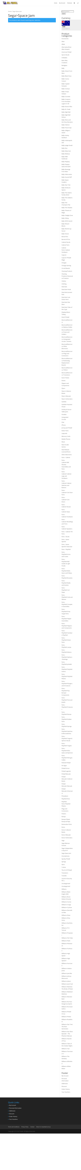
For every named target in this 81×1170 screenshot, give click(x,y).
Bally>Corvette (66, 96)
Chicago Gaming (66, 265)
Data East (64, 287)
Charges (64, 263)
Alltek (63, 44)
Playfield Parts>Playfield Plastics (66, 804)
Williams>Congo (66, 905)
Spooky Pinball (66, 859)
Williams (64, 889)
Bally (63, 68)
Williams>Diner (66, 915)
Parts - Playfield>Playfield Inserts (67, 669)
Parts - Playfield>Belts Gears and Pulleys (67, 571)
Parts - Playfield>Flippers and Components (67, 626)
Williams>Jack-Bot (67, 973)
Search (63, 13)
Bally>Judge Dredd (67, 145)
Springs (64, 862)
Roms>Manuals (66, 835)
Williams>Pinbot (66, 1016)
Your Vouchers (66, 1092)
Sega (63, 840)
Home (55, 3)
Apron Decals (65, 55)
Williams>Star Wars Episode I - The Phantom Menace (67, 1034)
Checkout (69, 3)
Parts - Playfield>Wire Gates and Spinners (67, 751)
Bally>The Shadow (67, 207)
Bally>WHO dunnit (67, 221)
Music (63, 442)
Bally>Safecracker (67, 174)
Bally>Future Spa (66, 128)
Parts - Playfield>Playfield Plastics (67, 676)
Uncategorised (66, 883)
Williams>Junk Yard (67, 984)
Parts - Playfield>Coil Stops (65, 590)
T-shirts (64, 867)
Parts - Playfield (66, 549)
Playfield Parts (66, 799)
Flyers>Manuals (66, 396)
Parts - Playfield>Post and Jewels (67, 700)
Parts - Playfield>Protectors (67, 707)
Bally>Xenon (65, 234)
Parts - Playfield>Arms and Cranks (66, 554)
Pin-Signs (64, 765)
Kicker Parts (65, 431)
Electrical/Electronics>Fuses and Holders (67, 332)
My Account (62, 3)
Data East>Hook (66, 289)
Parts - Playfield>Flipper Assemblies (66, 619)
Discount (64, 1086)
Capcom (64, 255)
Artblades (64, 58)
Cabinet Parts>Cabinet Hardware (66, 250)
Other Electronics (67, 454)
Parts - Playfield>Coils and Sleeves (67, 597)
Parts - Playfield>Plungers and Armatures (67, 683)
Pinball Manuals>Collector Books (67, 779)
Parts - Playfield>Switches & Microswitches (67, 731)
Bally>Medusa (66, 154)
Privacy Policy (24, 1127)
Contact (32, 1127)
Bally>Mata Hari (66, 151)
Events (63, 380)
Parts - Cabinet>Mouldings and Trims (67, 522)
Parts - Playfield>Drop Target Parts (66, 611)
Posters (64, 814)
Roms (63, 827)
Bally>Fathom (66, 125)
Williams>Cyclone (67, 907)
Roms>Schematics (67, 838)
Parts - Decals (65, 536)
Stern (63, 864)
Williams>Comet (66, 902)
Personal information (15, 1108)
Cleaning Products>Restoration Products (67, 276)
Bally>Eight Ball (66, 112)
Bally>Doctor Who (67, 106)
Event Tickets (65, 378)
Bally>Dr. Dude (66, 109)
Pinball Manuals (66, 774)
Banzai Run (65, 236)
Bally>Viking (65, 218)
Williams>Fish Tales (67, 938)
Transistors (65, 873)
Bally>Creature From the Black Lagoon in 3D (66, 101)
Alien (63, 41)
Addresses (65, 1083)
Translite (64, 876)
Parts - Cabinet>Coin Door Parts (67, 492)
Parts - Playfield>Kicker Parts (66, 640)
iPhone (64, 425)
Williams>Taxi (66, 1048)
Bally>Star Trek (66, 185)
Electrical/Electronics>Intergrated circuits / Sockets (67, 339)
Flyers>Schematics (67, 399)
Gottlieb (64, 402)
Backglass (64, 65)
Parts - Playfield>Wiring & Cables (67, 758)
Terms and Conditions (13, 1127)
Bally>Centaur (66, 89)
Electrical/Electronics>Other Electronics (67, 346)
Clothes (64, 281)
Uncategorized (66, 886)
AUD (63, 27)
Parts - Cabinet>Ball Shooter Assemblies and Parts (66, 464)
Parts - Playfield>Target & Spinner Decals (67, 738)
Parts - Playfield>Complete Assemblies (67, 604)
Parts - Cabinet (66, 457)
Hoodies (64, 414)
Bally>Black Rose (66, 76)
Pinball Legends (66, 771)
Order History (66, 1089)
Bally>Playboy (66, 161)
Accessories (65, 38)
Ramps (64, 816)
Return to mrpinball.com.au (43, 1127)
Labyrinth (64, 433)
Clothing (64, 284)
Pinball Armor (66, 768)
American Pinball (66, 52)
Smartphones (65, 856)
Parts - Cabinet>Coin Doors (65, 500)
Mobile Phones (66, 439)
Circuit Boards (66, 268)
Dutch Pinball (65, 317)
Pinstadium (65, 796)
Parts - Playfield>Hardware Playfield (67, 633)
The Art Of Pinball (67, 870)
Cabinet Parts (65, 245)
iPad (63, 422)
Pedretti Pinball (66, 763)
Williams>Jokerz (66, 981)
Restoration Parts (67, 824)
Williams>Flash (66, 941)
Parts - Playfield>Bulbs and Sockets (66, 583)
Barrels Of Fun (66, 239)
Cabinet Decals (66, 242)
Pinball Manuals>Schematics (67, 791)
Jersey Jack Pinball (67, 428)
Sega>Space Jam (66, 853)
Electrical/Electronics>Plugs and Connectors (67, 353)
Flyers (63, 388)
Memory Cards (66, 436)
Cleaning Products (67, 271)
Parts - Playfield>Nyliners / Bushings (67, 657)
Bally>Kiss (64, 148)
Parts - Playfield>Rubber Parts (67, 719)
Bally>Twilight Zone (67, 215)
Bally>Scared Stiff (67, 177)
